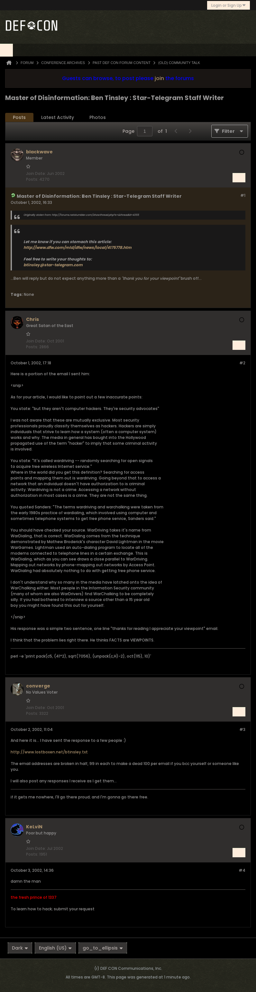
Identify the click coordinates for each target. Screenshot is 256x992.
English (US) (55, 948)
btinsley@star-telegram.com (53, 265)
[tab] (19, 117)
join (159, 78)
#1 (242, 195)
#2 (242, 363)
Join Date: (36, 173)
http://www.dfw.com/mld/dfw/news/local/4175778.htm (77, 247)
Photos (97, 117)
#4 (242, 870)
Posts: (32, 179)
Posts (19, 117)
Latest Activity (57, 117)
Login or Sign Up (228, 5)
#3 (242, 729)
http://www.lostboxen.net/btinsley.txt (49, 752)
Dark (20, 948)
